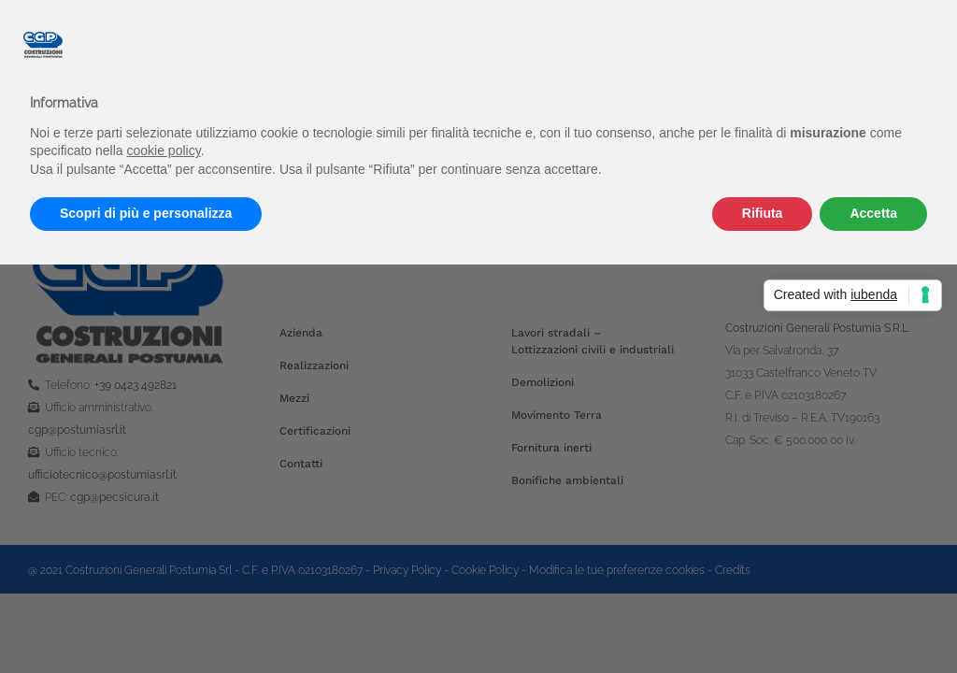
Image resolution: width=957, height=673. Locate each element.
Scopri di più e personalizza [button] (146, 213)
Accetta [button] (873, 213)
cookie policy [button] (164, 150)
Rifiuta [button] (762, 213)
